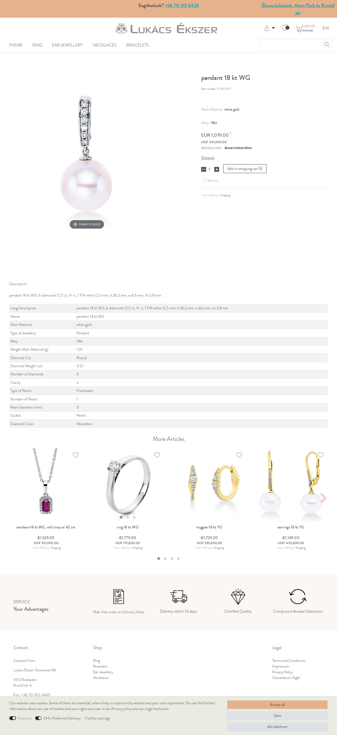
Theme (16, 45)
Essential (24, 718)
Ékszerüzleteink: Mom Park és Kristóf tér (298, 9)
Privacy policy (121, 708)
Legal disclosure (156, 708)
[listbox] (127, 485)
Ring (37, 45)
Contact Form (24, 660)
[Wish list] (285, 28)
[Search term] (290, 44)
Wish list (210, 180)
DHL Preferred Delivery (62, 718)
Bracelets (137, 45)
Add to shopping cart (244, 168)
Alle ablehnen (277, 726)
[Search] (326, 44)
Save (277, 715)
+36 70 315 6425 (182, 5)
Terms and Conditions (288, 660)
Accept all (277, 704)
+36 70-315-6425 (35, 694)
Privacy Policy (282, 672)
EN (326, 28)
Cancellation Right (286, 677)
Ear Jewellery (67, 45)
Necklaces (105, 45)
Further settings (97, 718)
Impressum (280, 666)
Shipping (207, 157)
